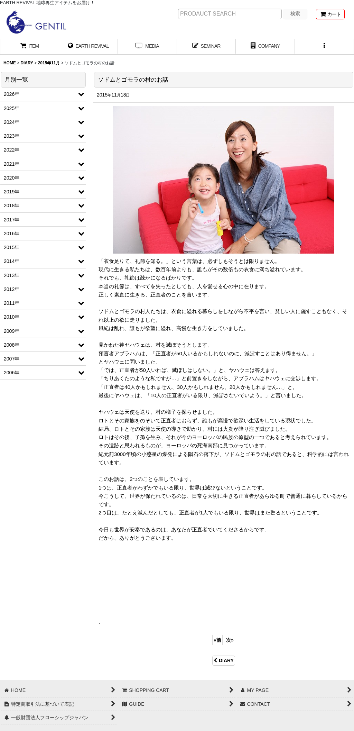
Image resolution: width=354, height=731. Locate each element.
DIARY (224, 660)
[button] (324, 46)
